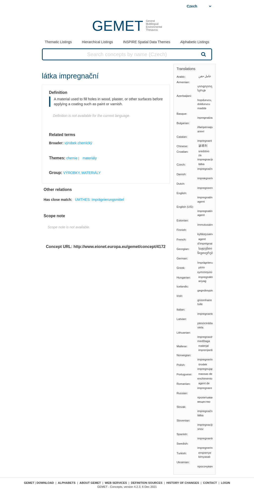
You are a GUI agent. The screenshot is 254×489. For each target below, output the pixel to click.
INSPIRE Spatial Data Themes (146, 42)
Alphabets (66, 482)
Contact (210, 482)
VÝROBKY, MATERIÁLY (82, 173)
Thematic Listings (58, 42)
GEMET (117, 25)
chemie (71, 158)
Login (225, 482)
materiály (90, 158)
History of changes (182, 482)
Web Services (116, 482)
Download (45, 482)
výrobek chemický (78, 143)
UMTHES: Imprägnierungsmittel (99, 200)
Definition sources (146, 482)
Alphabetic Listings (194, 42)
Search (202, 54)
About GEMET (90, 482)
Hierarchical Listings (97, 42)
